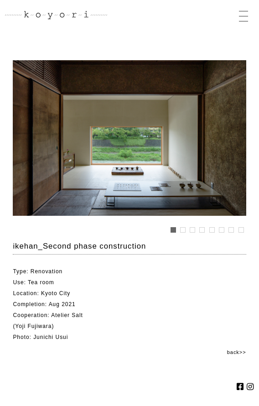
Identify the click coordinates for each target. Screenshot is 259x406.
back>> (236, 352)
